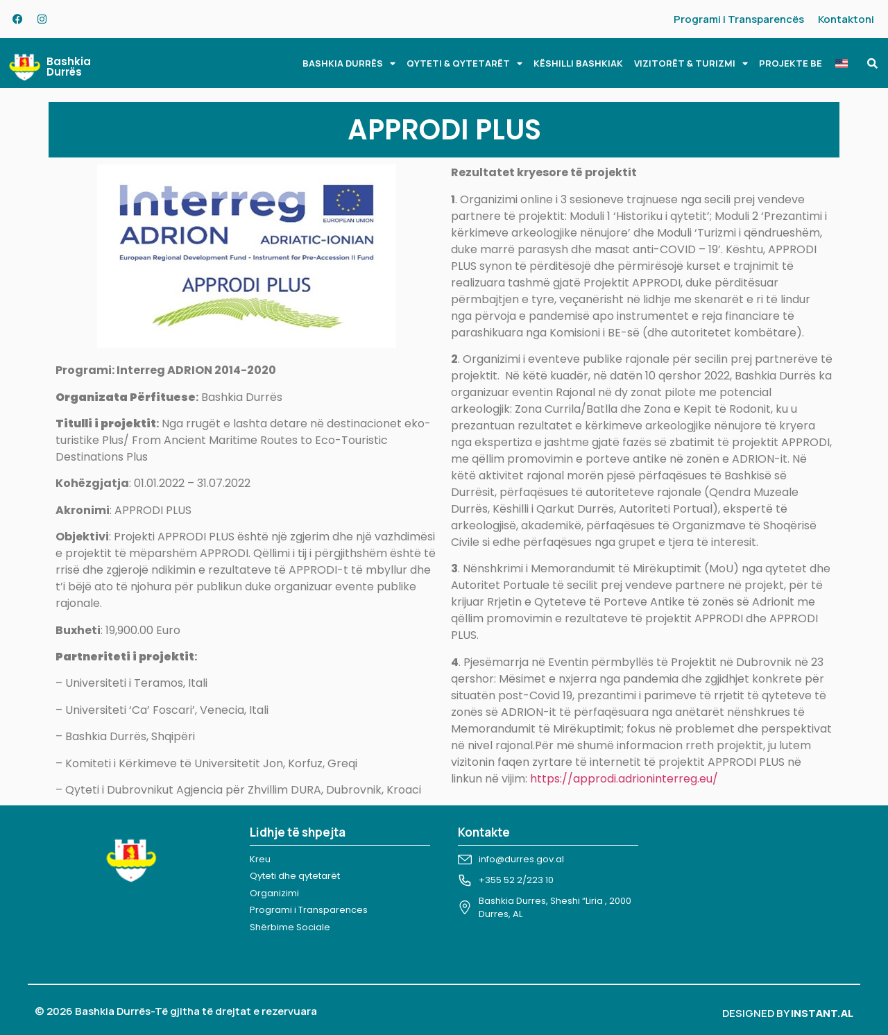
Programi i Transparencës (739, 19)
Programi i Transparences (309, 909)
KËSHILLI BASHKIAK (578, 63)
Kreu (260, 859)
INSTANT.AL (822, 1013)
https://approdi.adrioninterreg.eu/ (624, 779)
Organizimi (274, 893)
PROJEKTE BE (790, 63)
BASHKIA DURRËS (348, 63)
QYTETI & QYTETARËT (464, 63)
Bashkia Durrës (68, 66)
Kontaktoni (846, 19)
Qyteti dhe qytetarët (295, 875)
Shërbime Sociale (290, 927)
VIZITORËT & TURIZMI (691, 63)
